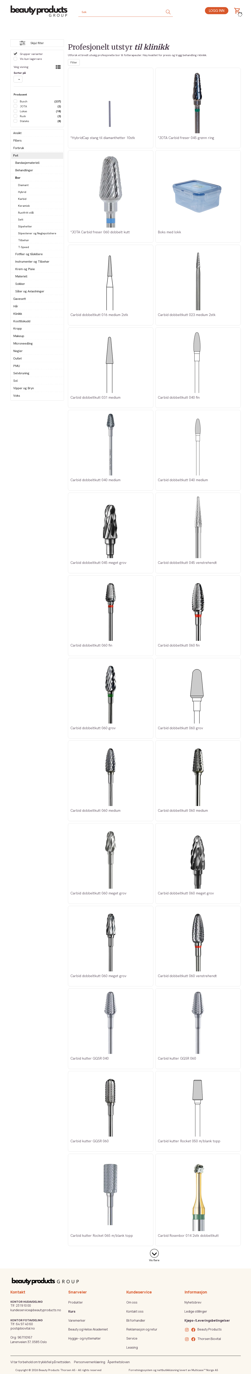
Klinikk (17, 314)
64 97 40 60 (24, 1324)
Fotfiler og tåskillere (29, 254)
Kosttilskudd (21, 321)
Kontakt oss (135, 1311)
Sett (20, 219)
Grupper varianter (31, 54)
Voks (16, 396)
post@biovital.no (22, 1328)
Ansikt (17, 133)
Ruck (22, 116)
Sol (15, 381)
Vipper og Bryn (23, 388)
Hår (15, 306)
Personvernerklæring (89, 1362)
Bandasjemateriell (27, 163)
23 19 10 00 (23, 1305)
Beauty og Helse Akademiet (88, 1329)
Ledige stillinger (195, 1311)
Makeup (18, 336)
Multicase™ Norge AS (205, 1370)
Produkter (75, 1302)
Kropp (17, 328)
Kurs (71, 1311)
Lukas (23, 111)
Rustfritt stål (26, 212)
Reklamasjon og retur (141, 1329)
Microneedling (23, 343)
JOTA (23, 106)
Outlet (17, 358)
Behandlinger (24, 170)
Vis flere (154, 1260)
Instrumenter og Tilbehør (32, 261)
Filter (73, 62)
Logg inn (216, 10)
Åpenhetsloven (118, 1362)
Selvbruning (21, 373)
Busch (23, 101)
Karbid (22, 199)
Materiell (21, 276)
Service (131, 1338)
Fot (15, 155)
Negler (18, 351)
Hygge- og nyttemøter (84, 1338)
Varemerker (76, 1320)
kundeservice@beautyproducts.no (35, 1310)
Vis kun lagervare (30, 59)
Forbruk (18, 148)
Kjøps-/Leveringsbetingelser (207, 1320)
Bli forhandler (135, 1320)
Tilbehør (23, 240)
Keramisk (24, 206)
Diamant (23, 185)
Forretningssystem (140, 1370)
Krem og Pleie (25, 269)
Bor (17, 178)
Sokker (20, 284)
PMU (16, 366)
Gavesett (19, 299)
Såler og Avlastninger (29, 291)
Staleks (24, 121)
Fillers (17, 140)
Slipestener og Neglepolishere (37, 233)
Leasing (132, 1347)
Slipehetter (25, 226)
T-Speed (23, 247)
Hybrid (22, 192)
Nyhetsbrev (192, 1302)
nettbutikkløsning (168, 1370)
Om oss (131, 1302)
